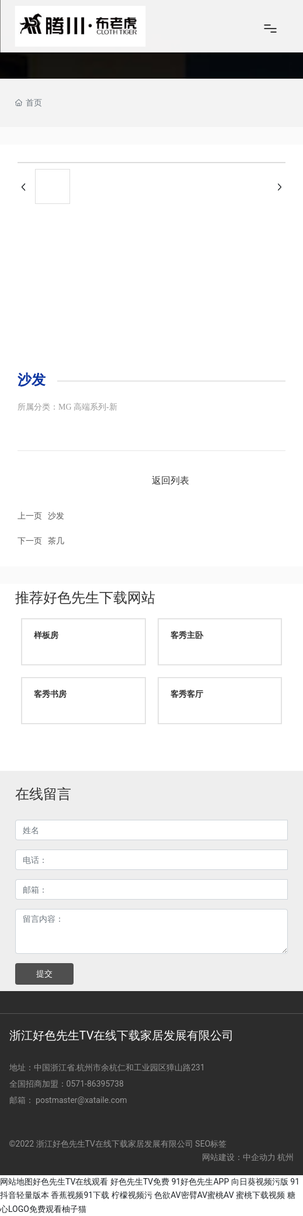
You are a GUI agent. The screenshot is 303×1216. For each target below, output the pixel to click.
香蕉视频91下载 (80, 1195)
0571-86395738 (96, 1083)
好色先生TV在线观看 (70, 1181)
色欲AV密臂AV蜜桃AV (194, 1195)
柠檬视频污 (132, 1195)
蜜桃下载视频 (260, 1195)
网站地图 (16, 1181)
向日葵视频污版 (259, 1181)
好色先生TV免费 (139, 1181)
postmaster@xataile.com (81, 1100)
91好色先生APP (200, 1181)
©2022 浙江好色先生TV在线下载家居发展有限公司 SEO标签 (118, 1143)
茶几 (56, 540)
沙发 (56, 515)
